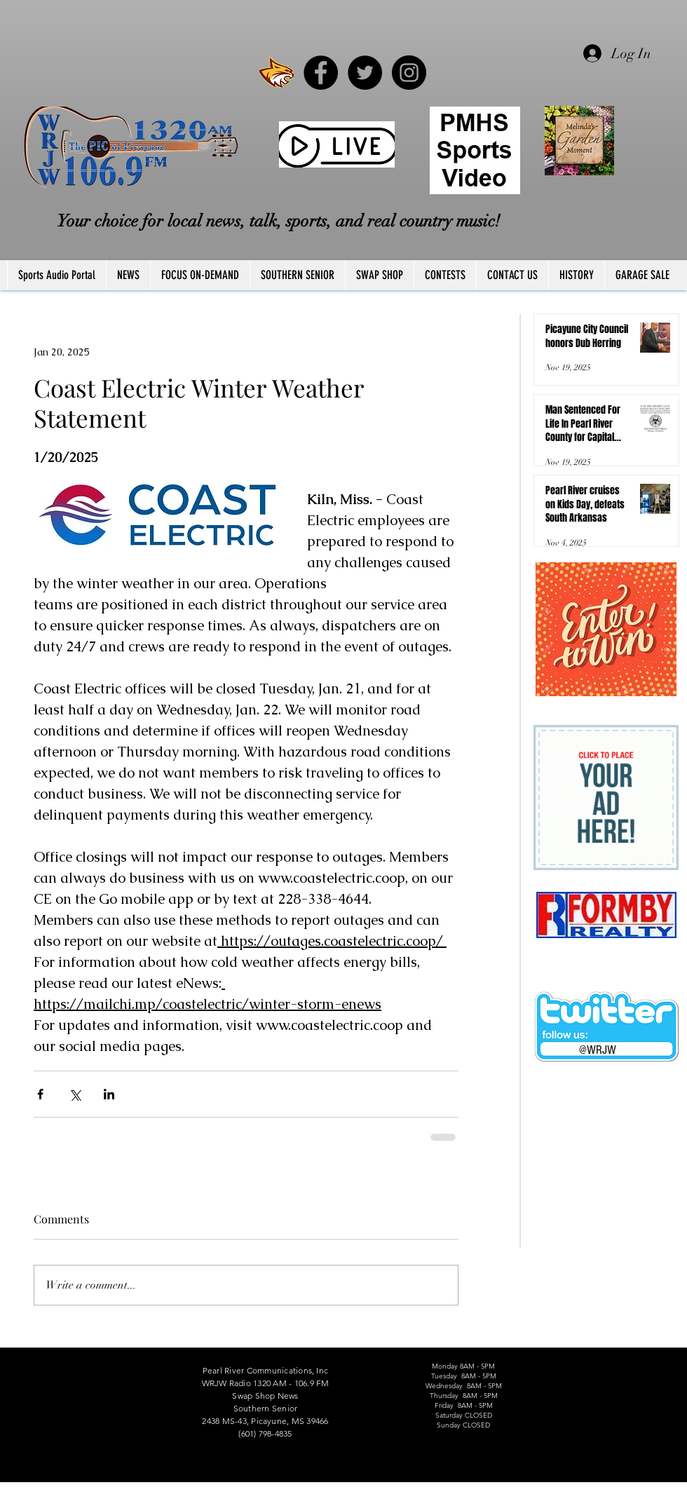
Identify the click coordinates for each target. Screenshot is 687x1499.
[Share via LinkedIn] (109, 1094)
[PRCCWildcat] (276, 72)
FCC (8, 1494)
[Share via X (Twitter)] (74, 1094)
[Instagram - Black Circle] (409, 72)
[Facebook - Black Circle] (321, 72)
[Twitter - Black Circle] (365, 72)
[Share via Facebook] (40, 1094)
